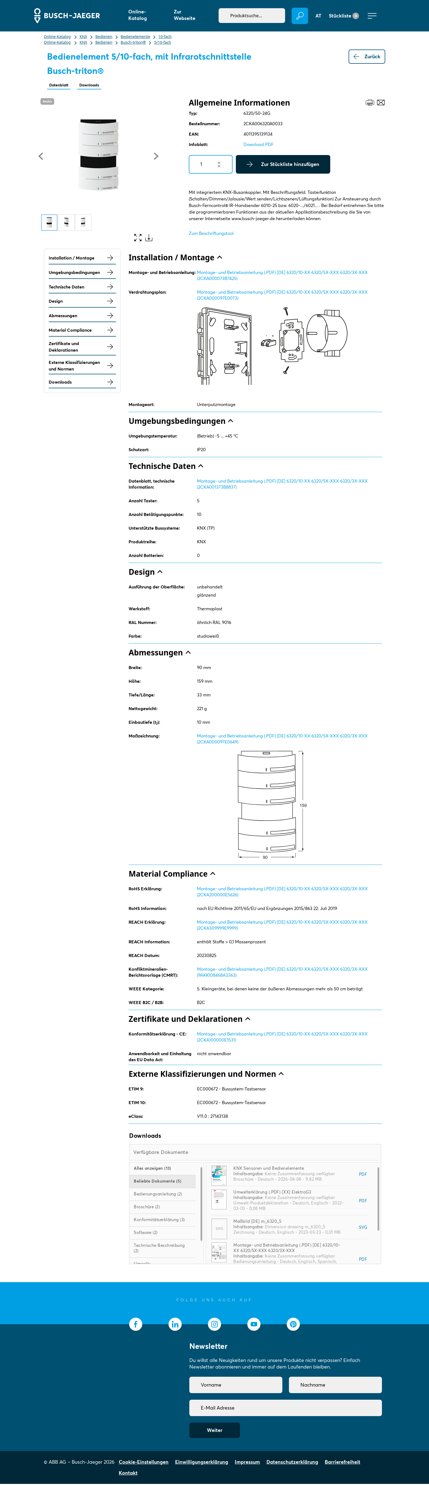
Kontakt (128, 1474)
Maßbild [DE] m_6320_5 (257, 1222)
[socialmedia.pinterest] (293, 1325)
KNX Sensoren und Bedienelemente (268, 1169)
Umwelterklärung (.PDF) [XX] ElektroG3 (272, 1193)
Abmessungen (82, 316)
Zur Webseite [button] (184, 14)
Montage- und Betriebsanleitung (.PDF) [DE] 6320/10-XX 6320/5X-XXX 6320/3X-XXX (286, 1249)
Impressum (247, 1463)
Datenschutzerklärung (292, 1463)
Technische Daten (82, 288)
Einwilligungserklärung (201, 1463)
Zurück (366, 56)
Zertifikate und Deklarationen (82, 348)
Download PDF (259, 145)
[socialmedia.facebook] (135, 1325)
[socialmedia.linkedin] (175, 1325)
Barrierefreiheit (342, 1463)
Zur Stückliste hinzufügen (283, 165)
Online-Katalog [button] (137, 14)
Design (82, 302)
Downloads (99, 85)
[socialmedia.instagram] (214, 1325)
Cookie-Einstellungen (144, 1463)
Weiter (214, 1431)
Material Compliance (82, 331)
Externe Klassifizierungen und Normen (82, 367)
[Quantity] (211, 165)
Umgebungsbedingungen (82, 273)
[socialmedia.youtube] (253, 1325)
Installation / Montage (82, 259)
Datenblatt (62, 85)
